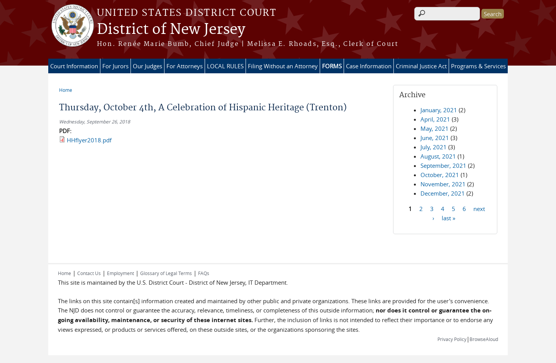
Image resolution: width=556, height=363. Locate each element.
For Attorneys (184, 66)
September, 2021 (443, 165)
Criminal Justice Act (421, 66)
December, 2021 (442, 193)
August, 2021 (438, 156)
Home (65, 90)
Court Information (74, 66)
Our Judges (147, 66)
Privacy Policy (451, 339)
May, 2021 (434, 128)
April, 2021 (435, 119)
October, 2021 (439, 175)
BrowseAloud (484, 339)
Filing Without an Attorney (283, 66)
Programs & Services (478, 66)
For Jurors (115, 66)
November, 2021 (443, 184)
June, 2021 (434, 138)
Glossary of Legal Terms (166, 273)
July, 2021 (433, 147)
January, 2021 (438, 110)
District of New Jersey (171, 30)
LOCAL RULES (225, 66)
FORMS (332, 66)
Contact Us (89, 273)
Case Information (369, 66)
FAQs (203, 273)
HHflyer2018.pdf (89, 140)
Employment (120, 273)
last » (448, 217)
